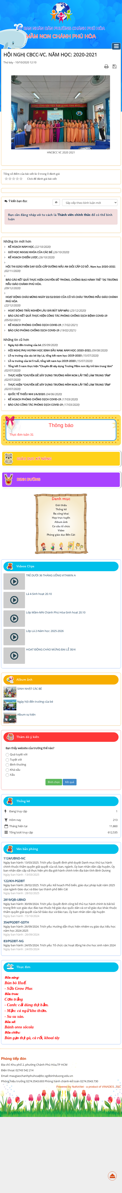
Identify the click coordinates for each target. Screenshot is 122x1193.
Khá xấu (13, 846)
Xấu (10, 851)
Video (61, 606)
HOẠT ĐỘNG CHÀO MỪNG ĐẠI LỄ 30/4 (50, 725)
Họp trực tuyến (61, 593)
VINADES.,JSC (111, 1162)
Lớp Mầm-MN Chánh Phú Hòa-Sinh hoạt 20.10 (55, 688)
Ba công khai (61, 589)
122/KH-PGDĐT (14, 957)
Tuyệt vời (14, 836)
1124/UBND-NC (14, 934)
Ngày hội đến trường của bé (35, 778)
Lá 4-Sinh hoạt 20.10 (39, 670)
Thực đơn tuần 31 (21, 510)
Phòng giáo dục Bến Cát (61, 610)
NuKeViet (78, 1162)
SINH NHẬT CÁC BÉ (29, 765)
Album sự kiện (26, 790)
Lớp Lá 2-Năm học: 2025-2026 (45, 707)
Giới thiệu (61, 581)
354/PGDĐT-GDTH (16, 998)
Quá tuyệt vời (16, 830)
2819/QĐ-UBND (14, 976)
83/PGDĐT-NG (13, 1017)
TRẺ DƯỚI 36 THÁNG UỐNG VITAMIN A (51, 651)
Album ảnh (61, 598)
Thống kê (61, 585)
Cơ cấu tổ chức (61, 602)
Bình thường (16, 841)
